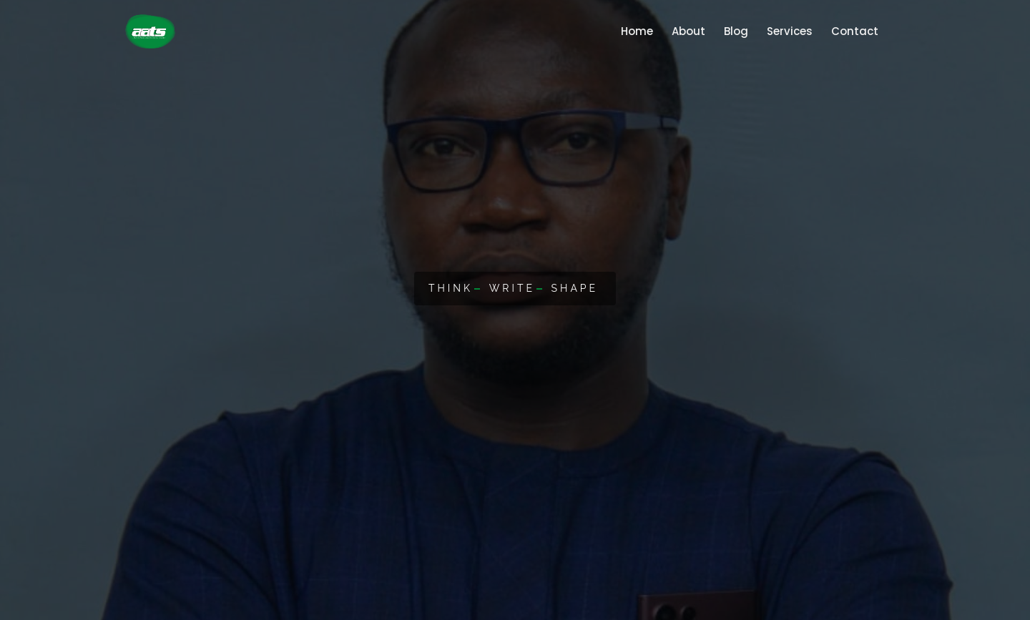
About (683, 31)
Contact (849, 31)
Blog (731, 31)
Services (785, 31)
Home (635, 26)
